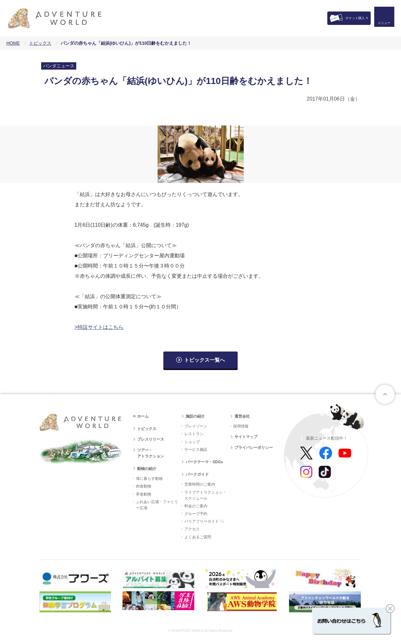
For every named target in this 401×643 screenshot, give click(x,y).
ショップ (192, 442)
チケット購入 (355, 18)
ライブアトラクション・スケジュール (205, 495)
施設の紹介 (195, 416)
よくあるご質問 (197, 537)
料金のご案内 (195, 506)
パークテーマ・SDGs (204, 462)
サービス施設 (195, 449)
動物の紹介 (146, 468)
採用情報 (241, 426)
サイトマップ (245, 437)
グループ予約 (195, 513)
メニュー (383, 24)
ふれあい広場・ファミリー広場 (157, 505)
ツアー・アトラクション (150, 453)
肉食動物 (143, 486)
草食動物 (143, 494)
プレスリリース (150, 439)
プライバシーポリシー (253, 447)
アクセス (192, 529)
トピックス (40, 43)
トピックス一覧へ (204, 360)
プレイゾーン (195, 426)
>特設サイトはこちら (99, 327)
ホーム (143, 416)
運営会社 (242, 416)
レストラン (194, 434)
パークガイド (197, 474)
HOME (13, 43)
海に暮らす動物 (149, 478)
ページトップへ (385, 394)
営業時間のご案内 (199, 484)
